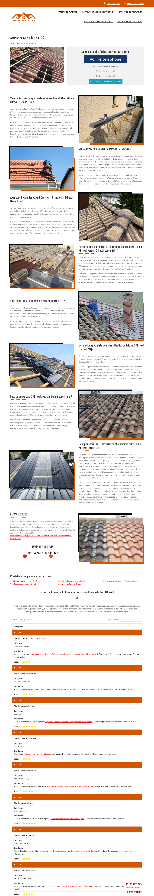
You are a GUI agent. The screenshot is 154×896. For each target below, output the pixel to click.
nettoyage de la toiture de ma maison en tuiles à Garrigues (71, 664)
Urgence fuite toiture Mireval (69, 584)
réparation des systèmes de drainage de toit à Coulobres (68, 683)
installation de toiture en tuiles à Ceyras (67, 742)
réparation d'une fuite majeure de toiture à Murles (58, 826)
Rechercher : (125, 620)
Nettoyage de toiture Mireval (24, 584)
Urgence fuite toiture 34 (129, 22)
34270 (18, 775)
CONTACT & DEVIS (135, 3)
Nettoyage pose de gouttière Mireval (27, 581)
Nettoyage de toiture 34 (130, 12)
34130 (18, 714)
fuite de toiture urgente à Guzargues (39, 703)
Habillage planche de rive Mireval (71, 581)
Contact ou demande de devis (105, 81)
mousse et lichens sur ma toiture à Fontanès (74, 784)
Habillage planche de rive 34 (98, 22)
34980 (18, 817)
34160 (18, 655)
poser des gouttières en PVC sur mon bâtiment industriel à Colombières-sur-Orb (65, 641)
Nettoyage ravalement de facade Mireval (120, 581)
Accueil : (13, 43)
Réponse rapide (43, 553)
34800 (18, 733)
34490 (18, 798)
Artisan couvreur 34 (68, 12)
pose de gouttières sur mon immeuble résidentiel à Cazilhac (73, 762)
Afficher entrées (22, 620)
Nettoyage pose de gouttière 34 (98, 12)
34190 (18, 753)
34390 (18, 632)
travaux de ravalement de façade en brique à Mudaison (67, 722)
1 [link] (129, 837)
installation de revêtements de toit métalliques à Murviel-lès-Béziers (73, 806)
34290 (18, 674)
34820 (18, 694)
